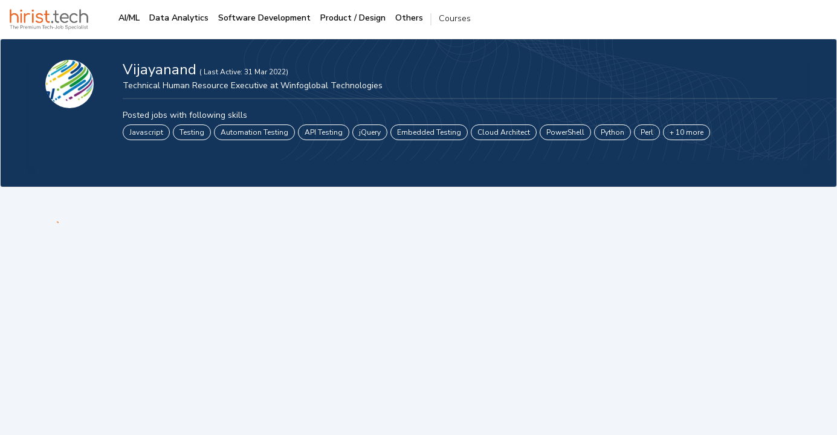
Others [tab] (409, 18)
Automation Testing (254, 132)
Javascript (146, 132)
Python (612, 132)
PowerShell (565, 132)
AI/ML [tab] (129, 18)
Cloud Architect (503, 132)
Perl (647, 132)
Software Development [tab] (264, 18)
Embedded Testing (429, 132)
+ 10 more (686, 132)
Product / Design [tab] (353, 18)
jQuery (370, 132)
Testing (191, 132)
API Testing (324, 132)
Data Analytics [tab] (178, 18)
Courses (455, 18)
